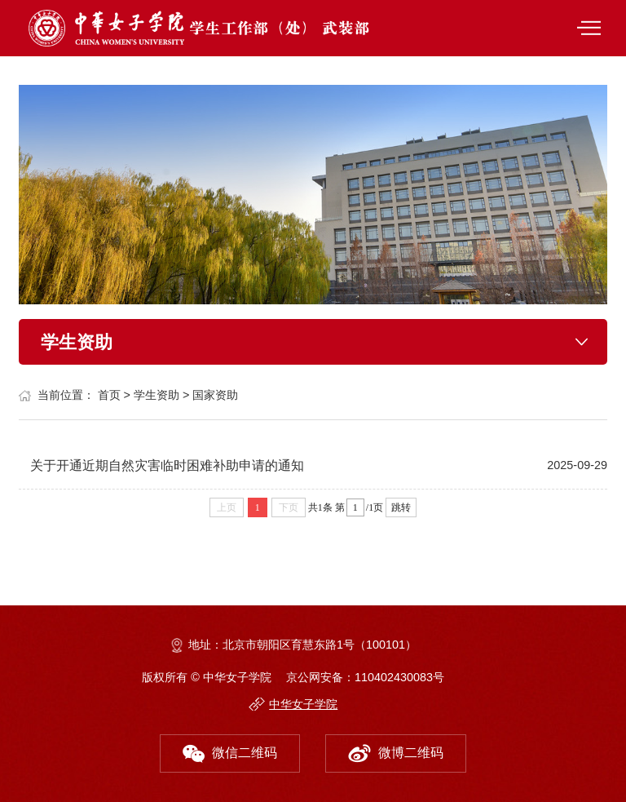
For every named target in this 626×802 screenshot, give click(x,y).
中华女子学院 (303, 704)
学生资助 (156, 394)
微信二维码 (230, 749)
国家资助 (215, 394)
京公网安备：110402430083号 (365, 677)
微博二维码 (395, 749)
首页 (109, 394)
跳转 (401, 507)
